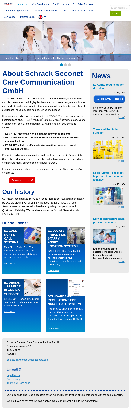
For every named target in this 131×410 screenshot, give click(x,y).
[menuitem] (8, 4)
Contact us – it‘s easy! (22, 180)
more (121, 117)
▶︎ (129, 44)
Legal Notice (13, 375)
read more (9, 263)
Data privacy (13, 379)
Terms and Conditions (18, 383)
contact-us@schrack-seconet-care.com (27, 359)
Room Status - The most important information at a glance (108, 176)
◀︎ (4, 44)
